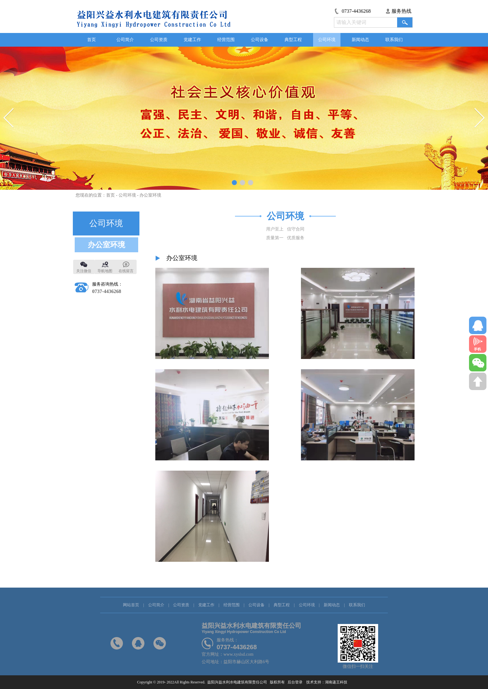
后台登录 (295, 682)
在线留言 (126, 271)
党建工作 (192, 39)
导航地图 (104, 271)
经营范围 (226, 39)
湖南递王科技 (338, 682)
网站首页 (131, 605)
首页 (91, 39)
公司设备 (259, 39)
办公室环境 (150, 195)
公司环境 (327, 39)
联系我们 (394, 39)
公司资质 (158, 39)
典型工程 (293, 39)
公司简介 (125, 39)
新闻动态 (360, 39)
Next (479, 118)
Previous (8, 118)
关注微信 (83, 271)
